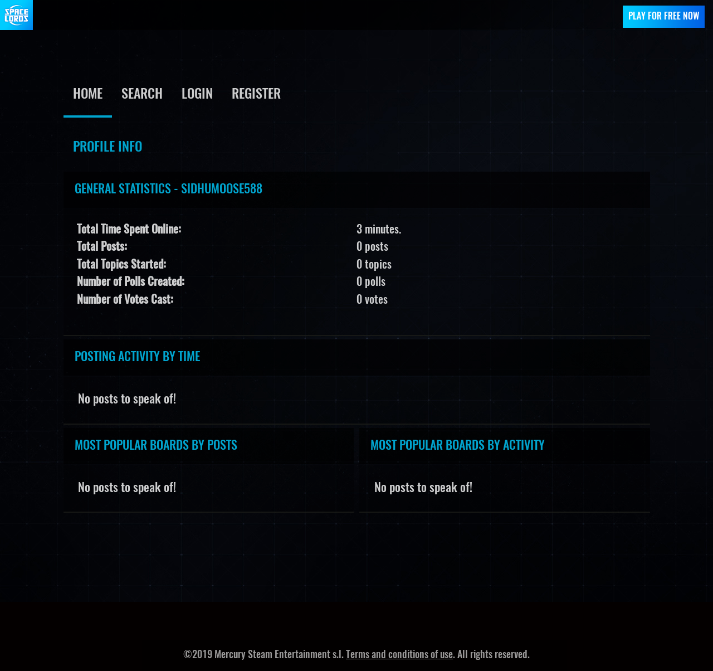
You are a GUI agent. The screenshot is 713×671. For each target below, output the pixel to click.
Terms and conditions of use (399, 655)
